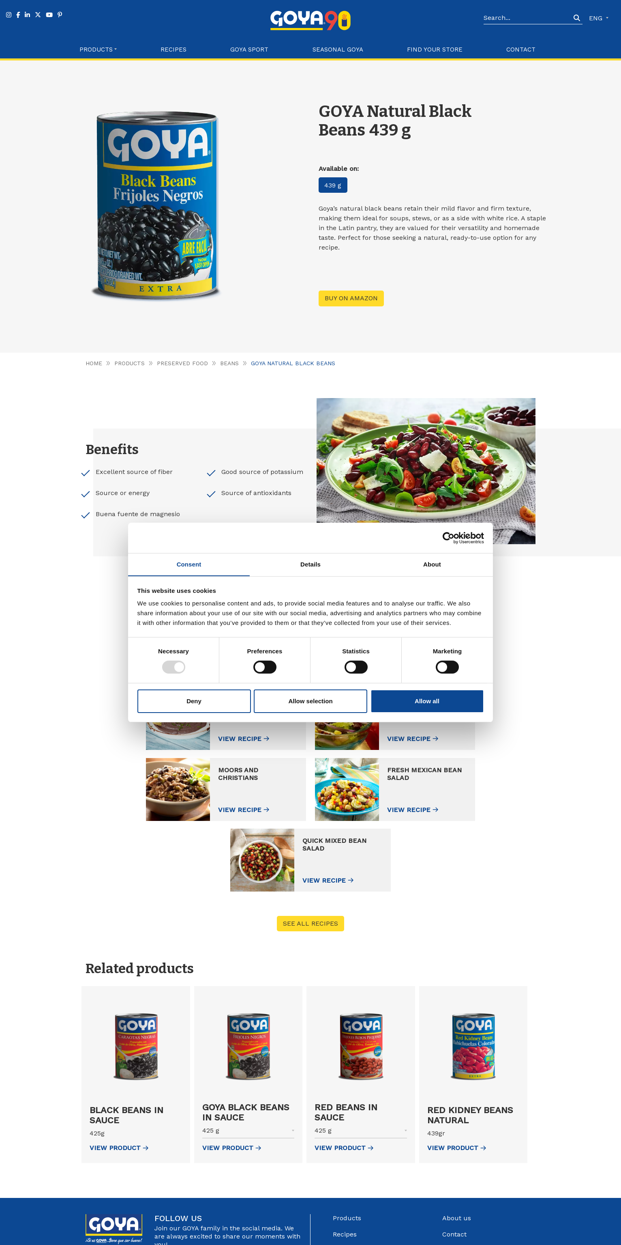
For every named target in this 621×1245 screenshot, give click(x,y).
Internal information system (485, 1196)
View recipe (174, 739)
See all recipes (310, 853)
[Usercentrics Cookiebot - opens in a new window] (448, 538)
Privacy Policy (380, 1236)
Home (94, 363)
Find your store (435, 49)
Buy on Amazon (351, 298)
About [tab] (432, 563)
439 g (333, 185)
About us (456, 1148)
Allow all (427, 701)
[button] (136, 1063)
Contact (520, 49)
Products (129, 363)
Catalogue (458, 1180)
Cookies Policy (421, 1236)
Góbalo (314, 1236)
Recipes (173, 49)
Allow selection (310, 701)
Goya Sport (249, 49)
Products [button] (96, 49)
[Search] (527, 18)
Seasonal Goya (338, 49)
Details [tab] (310, 563)
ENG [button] (596, 18)
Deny (193, 701)
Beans (229, 363)
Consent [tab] (189, 563)
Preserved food (182, 363)
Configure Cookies (467, 1236)
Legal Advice (342, 1236)
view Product (119, 1078)
